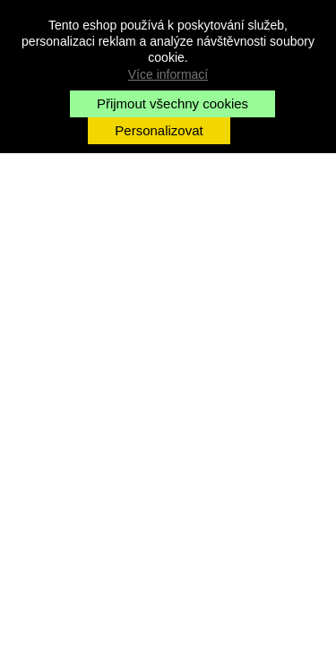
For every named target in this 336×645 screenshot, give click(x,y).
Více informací (168, 74)
